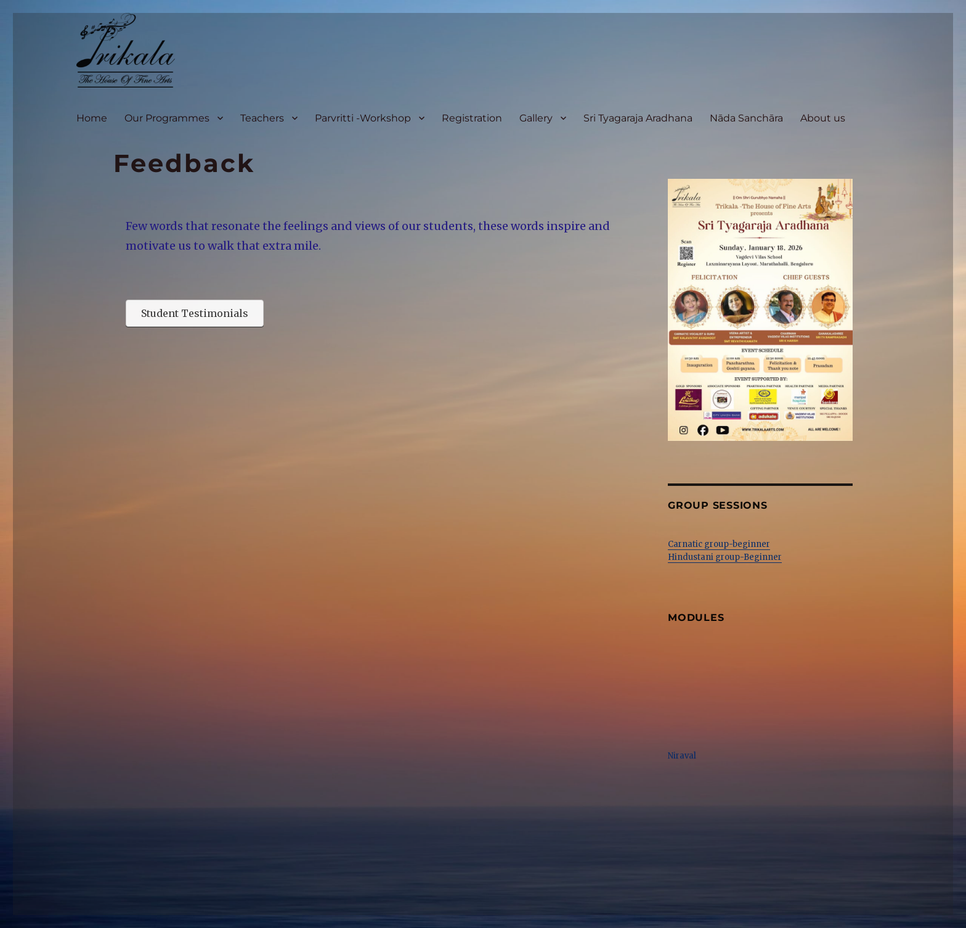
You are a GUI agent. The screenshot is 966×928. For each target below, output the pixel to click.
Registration (472, 118)
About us (822, 118)
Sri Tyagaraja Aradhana (637, 118)
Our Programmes (166, 118)
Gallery (536, 118)
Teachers (262, 118)
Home (91, 118)
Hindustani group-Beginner (725, 557)
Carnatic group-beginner (719, 544)
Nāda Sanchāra (746, 118)
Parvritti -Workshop (363, 118)
